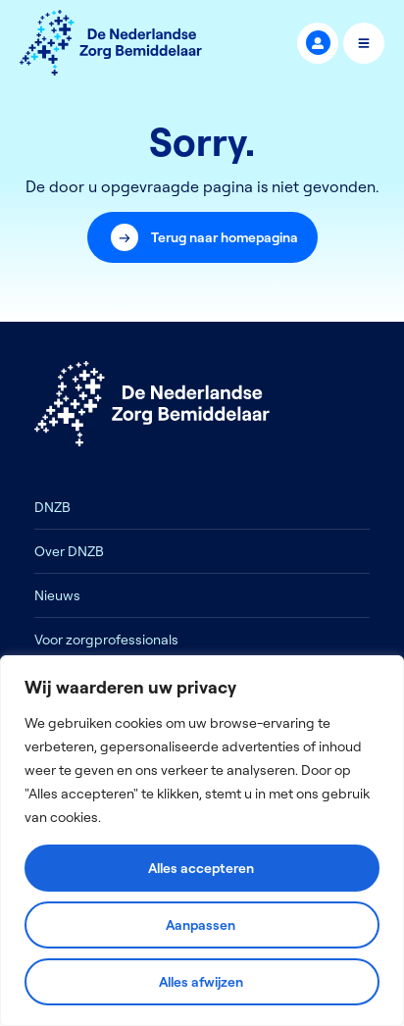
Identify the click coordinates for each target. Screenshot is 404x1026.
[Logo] (111, 43)
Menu (364, 42)
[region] (202, 840)
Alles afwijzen (201, 982)
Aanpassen (200, 925)
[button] (202, 237)
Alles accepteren (201, 868)
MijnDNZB (318, 42)
